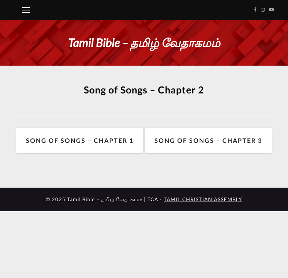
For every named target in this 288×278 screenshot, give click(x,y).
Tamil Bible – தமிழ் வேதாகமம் (144, 42)
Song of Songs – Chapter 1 (80, 140)
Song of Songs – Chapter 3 (208, 140)
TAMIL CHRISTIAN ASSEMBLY (203, 199)
